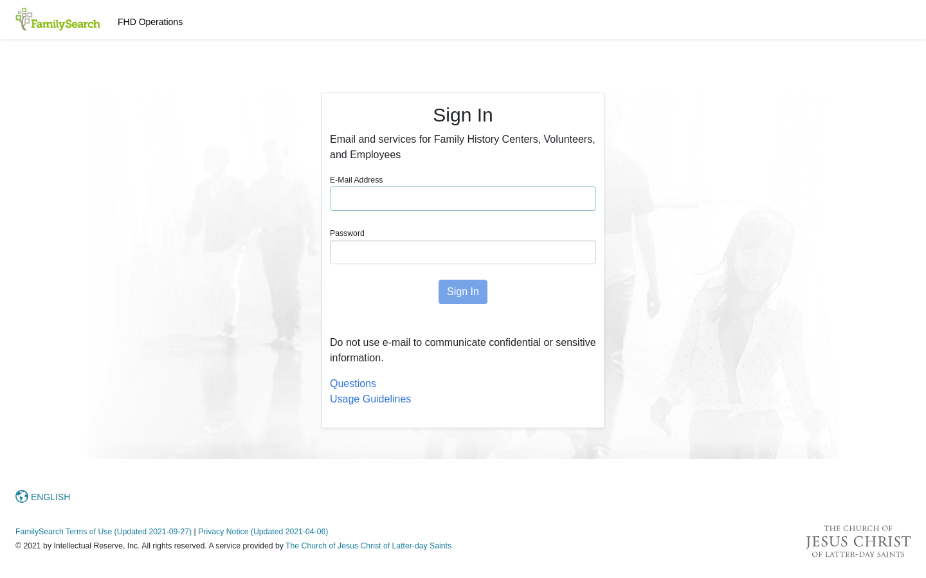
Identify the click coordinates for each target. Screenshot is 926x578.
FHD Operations (150, 22)
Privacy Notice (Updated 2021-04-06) (263, 531)
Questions (353, 383)
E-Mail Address (356, 180)
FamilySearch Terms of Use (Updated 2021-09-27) (103, 531)
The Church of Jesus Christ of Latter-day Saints (368, 545)
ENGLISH (42, 497)
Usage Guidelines (370, 398)
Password (347, 233)
